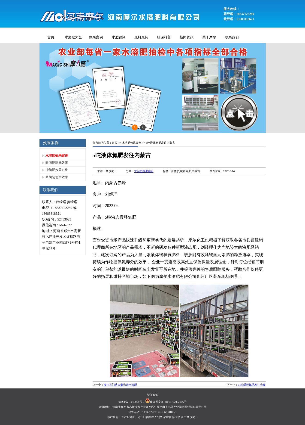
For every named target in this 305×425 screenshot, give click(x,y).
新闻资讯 (186, 37)
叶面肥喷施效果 (56, 162)
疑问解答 (152, 395)
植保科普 (164, 37)
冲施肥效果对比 (56, 170)
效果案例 (96, 37)
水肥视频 (119, 37)
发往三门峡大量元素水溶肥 (120, 384)
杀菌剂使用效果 (56, 177)
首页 (50, 37)
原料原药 (141, 37)
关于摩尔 (209, 37)
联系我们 (232, 37)
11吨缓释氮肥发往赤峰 (252, 384)
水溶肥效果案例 (56, 155)
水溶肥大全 (73, 37)
